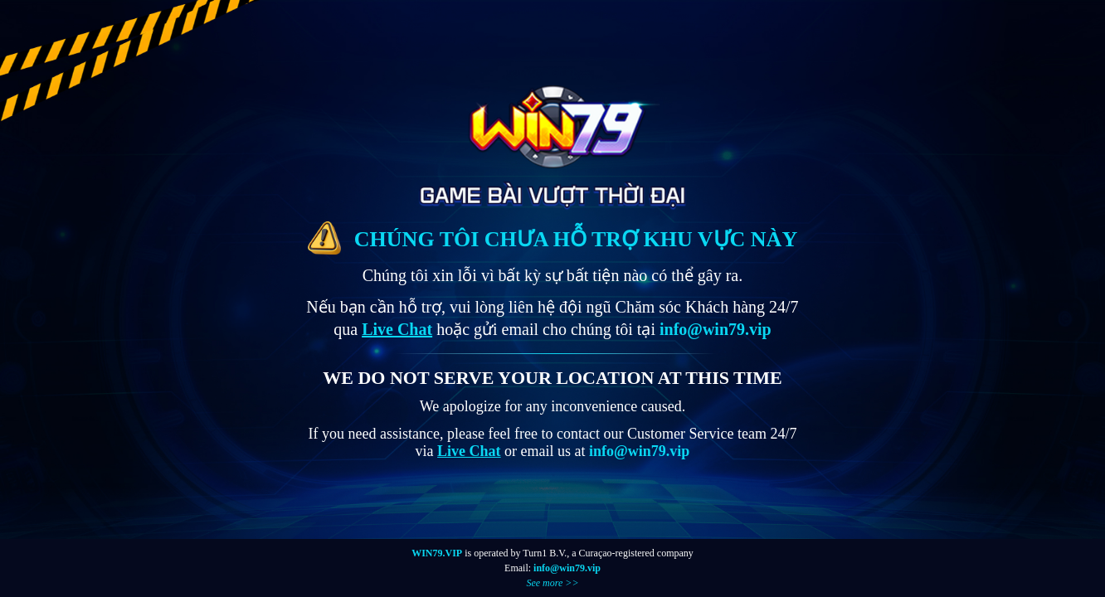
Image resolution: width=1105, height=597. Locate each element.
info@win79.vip (567, 568)
